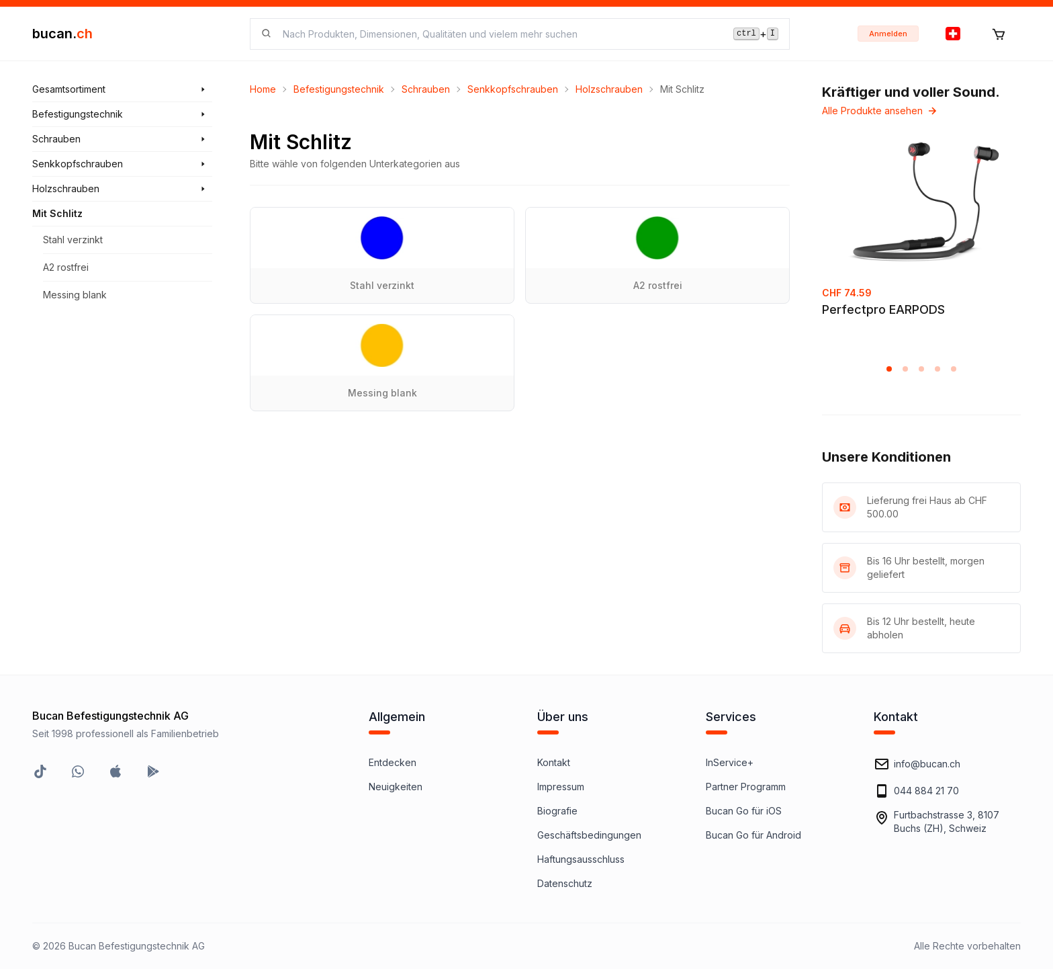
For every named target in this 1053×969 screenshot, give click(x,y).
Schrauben (426, 89)
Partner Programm (746, 786)
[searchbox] (500, 34)
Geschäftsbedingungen (589, 835)
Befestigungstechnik (338, 89)
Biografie (557, 810)
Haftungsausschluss (581, 859)
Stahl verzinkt (73, 239)
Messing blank (75, 294)
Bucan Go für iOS (744, 810)
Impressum (560, 786)
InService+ (729, 762)
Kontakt (553, 762)
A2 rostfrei (66, 267)
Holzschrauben (609, 89)
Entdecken (392, 762)
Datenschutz (564, 883)
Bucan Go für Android (753, 835)
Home (263, 89)
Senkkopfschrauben (512, 89)
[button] (889, 369)
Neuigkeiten (395, 786)
